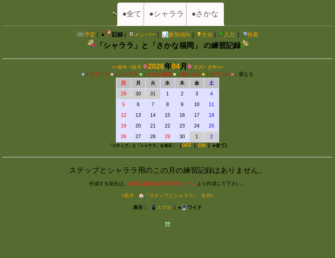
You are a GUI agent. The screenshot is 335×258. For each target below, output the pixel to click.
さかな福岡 (159, 74)
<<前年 (120, 67)
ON (202, 145)
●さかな (205, 13)
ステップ (99, 74)
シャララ (128, 74)
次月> (199, 67)
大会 (205, 34)
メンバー (142, 34)
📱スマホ (160, 207)
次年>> (215, 67)
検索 (250, 34)
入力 (227, 34)
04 (176, 66)
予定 (86, 34)
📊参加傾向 (176, 34)
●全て (132, 13)
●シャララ (166, 13)
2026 (156, 66)
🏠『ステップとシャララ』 (167, 195)
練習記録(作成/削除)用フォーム (162, 183)
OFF (187, 145)
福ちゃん (190, 74)
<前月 (135, 67)
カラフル (220, 74)
